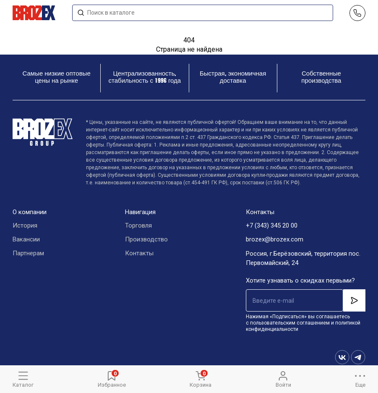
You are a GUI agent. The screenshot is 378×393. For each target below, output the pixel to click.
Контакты (139, 253)
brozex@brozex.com (274, 240)
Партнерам (28, 253)
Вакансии (26, 240)
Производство (146, 240)
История (25, 226)
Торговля (138, 226)
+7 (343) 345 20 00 (271, 226)
